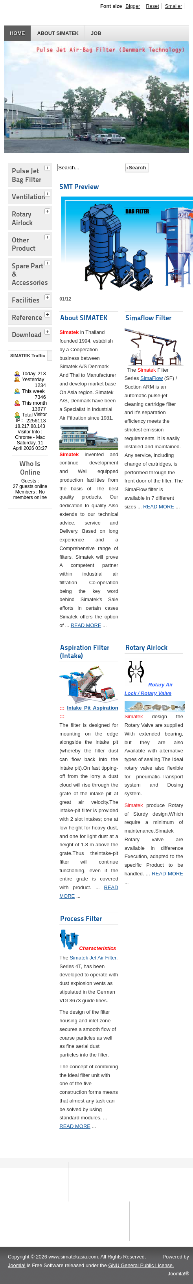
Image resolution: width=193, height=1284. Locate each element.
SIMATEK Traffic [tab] (27, 355)
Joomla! (17, 1265)
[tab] (48, 167)
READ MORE (86, 625)
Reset (152, 6)
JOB (96, 33)
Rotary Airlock (146, 647)
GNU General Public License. (141, 1265)
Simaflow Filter (148, 318)
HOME (17, 33)
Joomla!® (178, 1274)
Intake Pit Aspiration (92, 708)
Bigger (132, 6)
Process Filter (81, 918)
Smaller (173, 6)
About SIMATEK (58, 33)
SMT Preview (79, 186)
